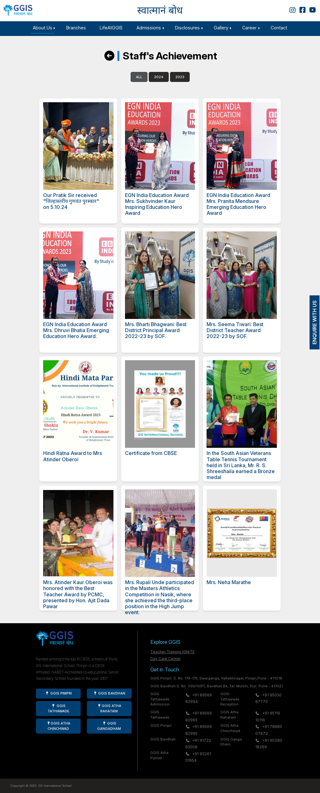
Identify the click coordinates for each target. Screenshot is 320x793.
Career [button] (249, 27)
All (139, 82)
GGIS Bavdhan (109, 693)
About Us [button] (42, 27)
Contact (279, 27)
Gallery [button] (221, 27)
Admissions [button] (149, 27)
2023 (179, 82)
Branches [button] (76, 27)
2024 (158, 82)
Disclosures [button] (187, 27)
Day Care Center (165, 658)
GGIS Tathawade (58, 708)
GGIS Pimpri (58, 693)
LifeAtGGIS (111, 27)
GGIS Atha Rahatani (109, 708)
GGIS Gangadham (109, 726)
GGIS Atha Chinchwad (58, 726)
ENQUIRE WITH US (315, 323)
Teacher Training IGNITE (172, 651)
